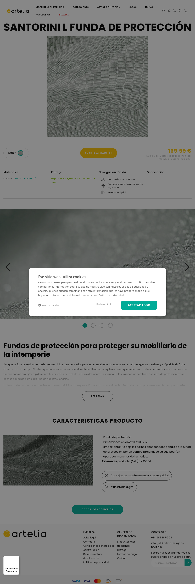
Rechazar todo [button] (104, 304)
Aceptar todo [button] (139, 305)
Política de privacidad (111, 295)
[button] (48, 305)
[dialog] (97, 292)
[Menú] (17, 558)
